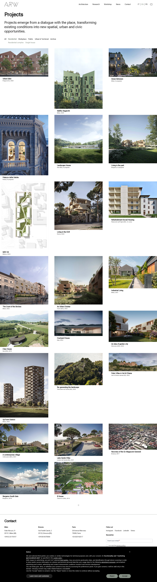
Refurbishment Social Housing (122, 220)
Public (30, 39)
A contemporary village (11, 455)
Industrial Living (117, 290)
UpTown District (9, 420)
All (5, 39)
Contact (128, 4)
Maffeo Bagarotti (63, 111)
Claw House (7, 349)
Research (96, 4)
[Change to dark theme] (151, 4)
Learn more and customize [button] (39, 576)
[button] (129, 552)
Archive (53, 39)
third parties (64, 560)
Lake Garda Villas (63, 458)
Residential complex (16, 43)
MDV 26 (6, 252)
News (118, 4)
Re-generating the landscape (68, 387)
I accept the (115, 545)
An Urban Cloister (63, 307)
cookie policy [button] (57, 558)
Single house (30, 43)
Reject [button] (112, 576)
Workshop (108, 4)
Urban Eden (7, 79)
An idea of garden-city (119, 344)
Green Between (117, 79)
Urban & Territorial (42, 39)
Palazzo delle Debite (11, 177)
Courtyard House (63, 338)
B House (60, 496)
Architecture (83, 4)
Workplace (22, 39)
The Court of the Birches (12, 307)
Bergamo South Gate (10, 496)
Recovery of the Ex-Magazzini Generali (126, 452)
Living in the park (117, 165)
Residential (12, 39)
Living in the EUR (63, 232)
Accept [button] (124, 576)
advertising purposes (108, 562)
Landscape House (64, 165)
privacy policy (121, 545)
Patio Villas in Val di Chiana (121, 373)
